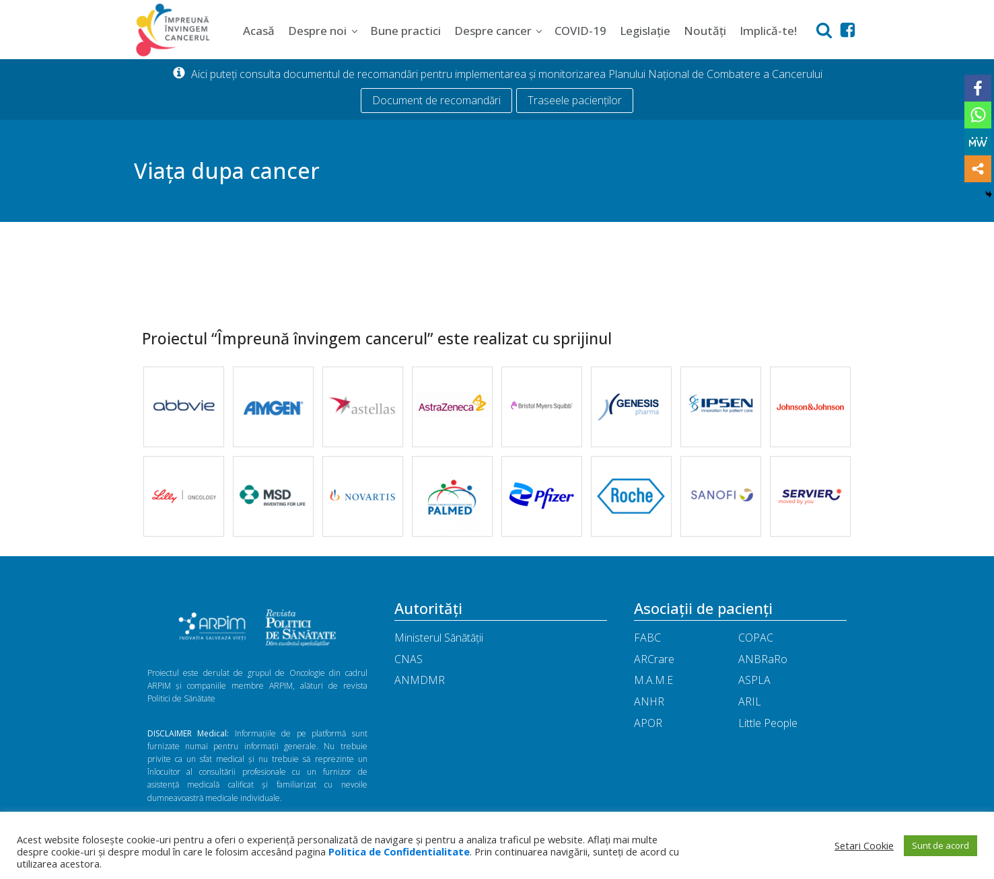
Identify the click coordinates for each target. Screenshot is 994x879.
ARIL (749, 701)
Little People (767, 723)
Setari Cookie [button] (864, 845)
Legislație (645, 30)
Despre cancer (493, 30)
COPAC (755, 637)
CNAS (408, 659)
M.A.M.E (653, 680)
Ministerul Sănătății (438, 637)
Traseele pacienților (575, 100)
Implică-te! (768, 30)
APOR (648, 723)
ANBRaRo (762, 659)
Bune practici (405, 30)
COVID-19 (580, 30)
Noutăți (705, 30)
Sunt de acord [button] (940, 845)
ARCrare (654, 659)
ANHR (649, 701)
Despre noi (317, 30)
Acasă (259, 30)
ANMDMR (419, 680)
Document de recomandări (436, 100)
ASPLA (754, 680)
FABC (647, 637)
